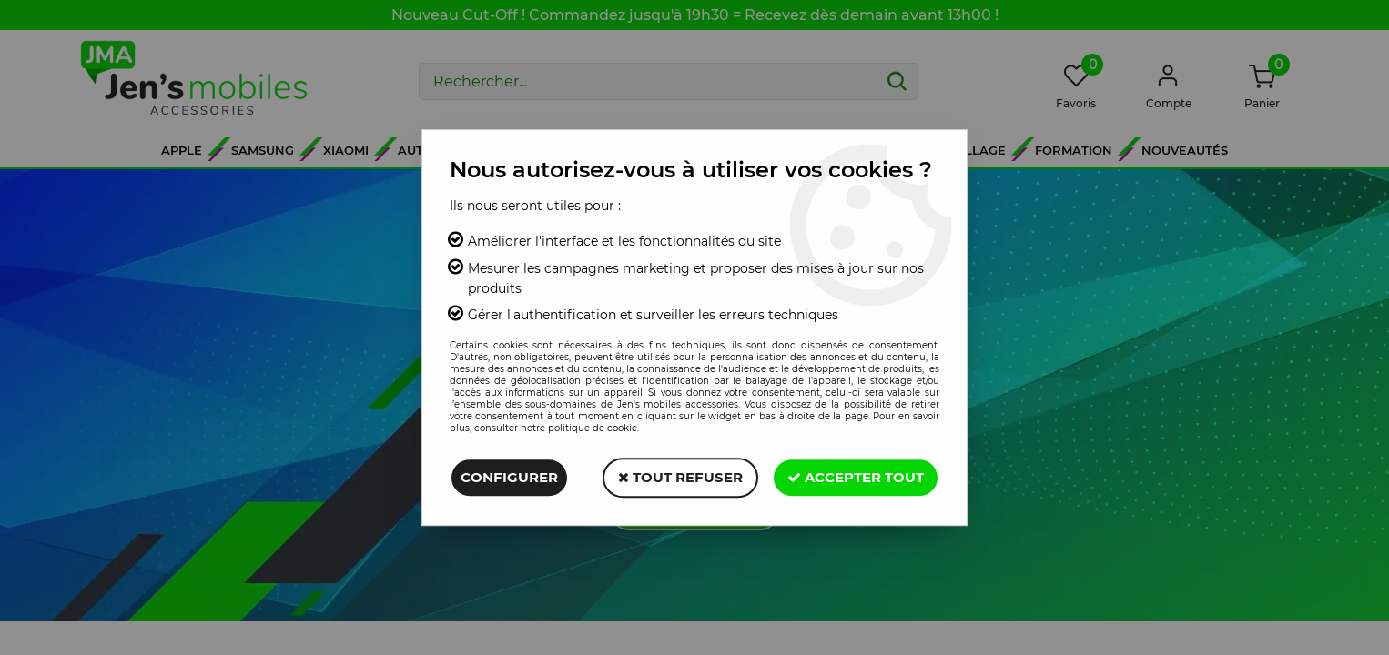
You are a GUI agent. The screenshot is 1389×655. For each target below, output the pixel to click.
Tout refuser (680, 477)
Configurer (509, 477)
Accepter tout (855, 477)
